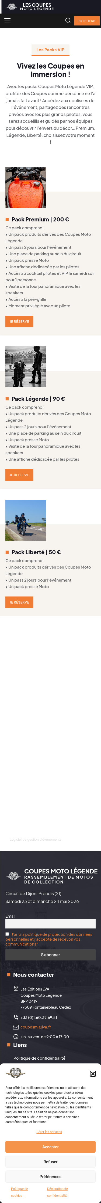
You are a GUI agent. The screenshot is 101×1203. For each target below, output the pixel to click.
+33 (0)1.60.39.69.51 (38, 1017)
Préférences (50, 1176)
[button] (93, 1073)
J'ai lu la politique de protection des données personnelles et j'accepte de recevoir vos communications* (48, 939)
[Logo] (29, 6)
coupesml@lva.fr (35, 1026)
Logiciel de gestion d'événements (35, 839)
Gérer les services (49, 1132)
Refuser (50, 1161)
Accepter (50, 1146)
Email (10, 916)
